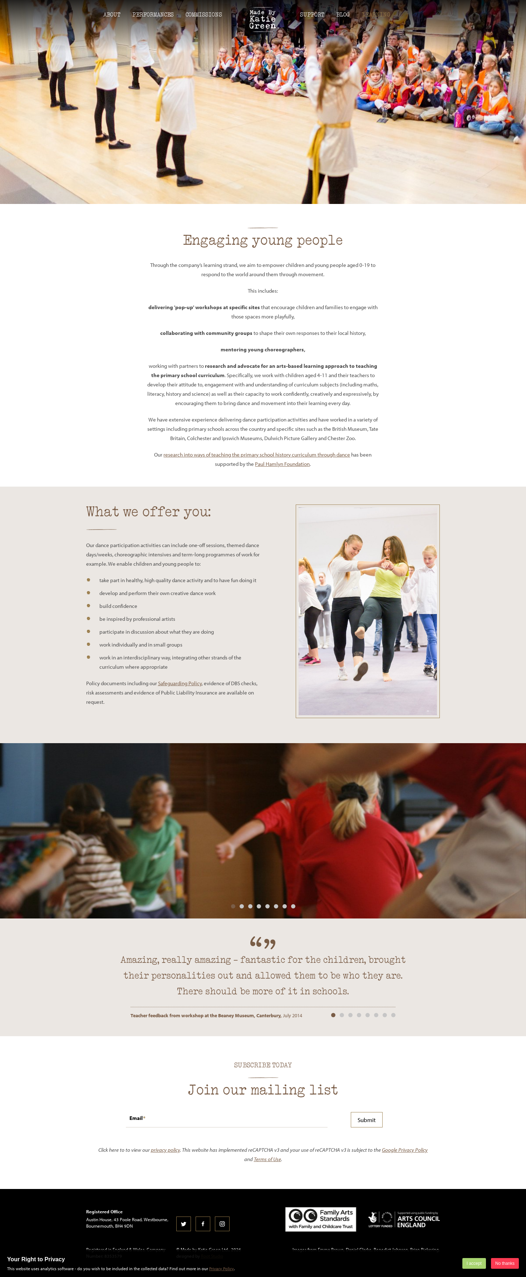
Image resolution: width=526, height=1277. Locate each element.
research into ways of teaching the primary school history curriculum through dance (256, 454)
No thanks (505, 1263)
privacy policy (165, 1149)
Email (136, 1118)
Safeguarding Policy (180, 683)
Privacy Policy (221, 1268)
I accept (474, 1263)
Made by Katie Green (263, 19)
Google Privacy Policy (405, 1149)
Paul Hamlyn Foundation (282, 463)
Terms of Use (267, 1159)
